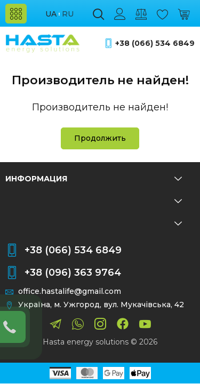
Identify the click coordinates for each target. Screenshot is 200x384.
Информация (93, 178)
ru (68, 14)
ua (51, 14)
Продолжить (100, 138)
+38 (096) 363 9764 (73, 272)
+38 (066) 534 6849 (155, 43)
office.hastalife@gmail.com (69, 291)
